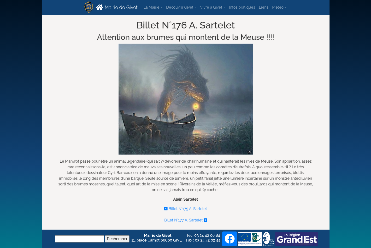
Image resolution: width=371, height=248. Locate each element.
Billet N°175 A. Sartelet (186, 207)
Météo (277, 7)
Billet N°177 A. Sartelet (186, 219)
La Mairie (151, 7)
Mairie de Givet (116, 7)
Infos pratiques (242, 7)
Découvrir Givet (179, 7)
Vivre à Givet (211, 7)
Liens (263, 7)
